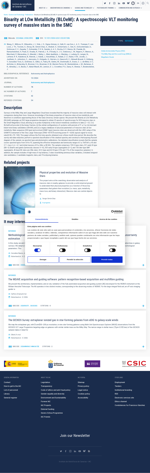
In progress (46, 203)
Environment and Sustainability (53, 398)
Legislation (45, 382)
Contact (7, 382)
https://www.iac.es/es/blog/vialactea (133, 3)
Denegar (43, 259)
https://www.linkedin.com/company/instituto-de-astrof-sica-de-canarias (119, 3)
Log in (143, 3)
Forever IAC (45, 401)
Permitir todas (107, 259)
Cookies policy (84, 394)
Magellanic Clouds (107, 57)
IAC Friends (45, 417)
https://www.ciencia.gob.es (16, 364)
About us (42, 8)
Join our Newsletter (75, 435)
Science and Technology (83, 8)
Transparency (46, 386)
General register (10, 398)
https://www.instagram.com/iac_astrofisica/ (114, 3)
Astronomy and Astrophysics (43, 82)
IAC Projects (46, 405)
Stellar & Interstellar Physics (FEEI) (113, 51)
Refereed (129, 41)
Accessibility (83, 398)
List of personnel (11, 390)
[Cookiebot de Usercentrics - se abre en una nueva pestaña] (113, 212)
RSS (116, 394)
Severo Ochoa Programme (52, 413)
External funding (47, 409)
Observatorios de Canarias (60, 8)
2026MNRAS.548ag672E (30, 346)
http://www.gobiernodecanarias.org (56, 363)
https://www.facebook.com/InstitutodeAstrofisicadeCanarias (109, 3)
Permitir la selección (75, 259)
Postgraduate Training (105, 8)
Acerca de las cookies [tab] (108, 219)
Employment (120, 382)
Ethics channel (121, 401)
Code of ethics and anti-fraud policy (55, 390)
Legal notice (83, 390)
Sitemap (81, 382)
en (138, 3)
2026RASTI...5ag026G (29, 306)
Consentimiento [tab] (41, 219)
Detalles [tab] (75, 219)
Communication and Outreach (129, 8)
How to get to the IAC (12, 386)
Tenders (118, 386)
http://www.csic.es (134, 364)
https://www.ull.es (92, 363)
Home (6, 15)
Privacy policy (83, 386)
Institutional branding (123, 390)
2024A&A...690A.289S (24, 38)
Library (7, 394)
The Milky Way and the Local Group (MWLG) (116, 54)
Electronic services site (124, 398)
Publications (29, 15)
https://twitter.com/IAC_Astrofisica (105, 3)
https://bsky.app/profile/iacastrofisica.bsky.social (128, 3)
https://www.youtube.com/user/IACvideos (123, 3)
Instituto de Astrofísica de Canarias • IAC (21, 5)
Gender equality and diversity (52, 394)
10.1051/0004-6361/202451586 (57, 38)
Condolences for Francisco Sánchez (130, 405)
